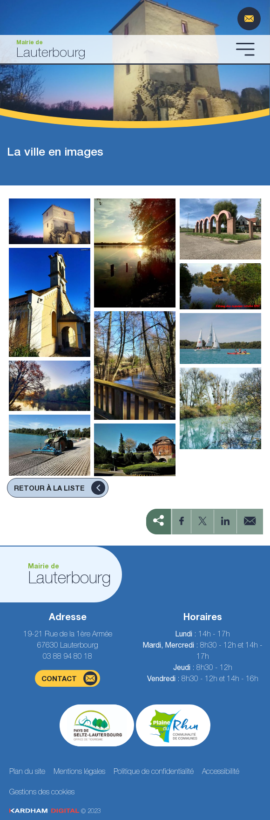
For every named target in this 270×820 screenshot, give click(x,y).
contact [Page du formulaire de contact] (69, 678)
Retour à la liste (59, 488)
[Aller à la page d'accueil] (119, 49)
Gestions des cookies (41, 791)
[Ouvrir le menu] (245, 49)
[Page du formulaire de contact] (249, 18)
